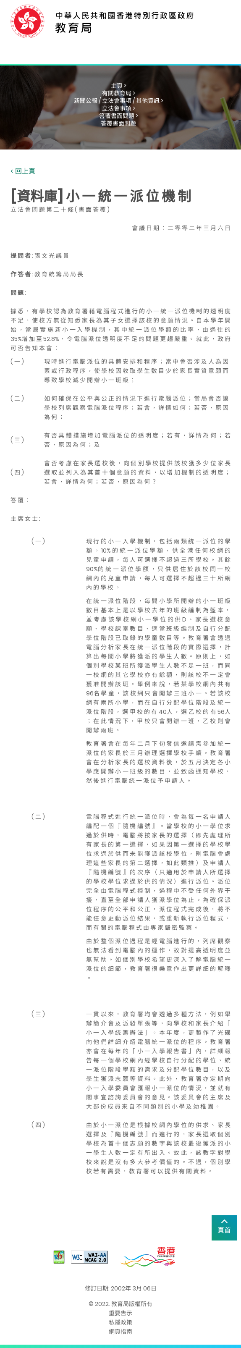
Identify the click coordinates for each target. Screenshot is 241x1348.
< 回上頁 (22, 171)
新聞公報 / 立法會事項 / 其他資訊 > (118, 101)
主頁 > (118, 85)
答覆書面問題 (118, 123)
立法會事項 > (118, 108)
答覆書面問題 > (118, 116)
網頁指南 (120, 1331)
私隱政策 (120, 1322)
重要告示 (120, 1313)
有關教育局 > (118, 93)
